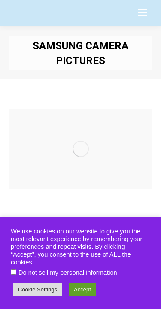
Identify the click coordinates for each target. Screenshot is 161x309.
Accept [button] (82, 289)
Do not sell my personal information (67, 272)
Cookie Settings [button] (37, 289)
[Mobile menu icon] (142, 13)
